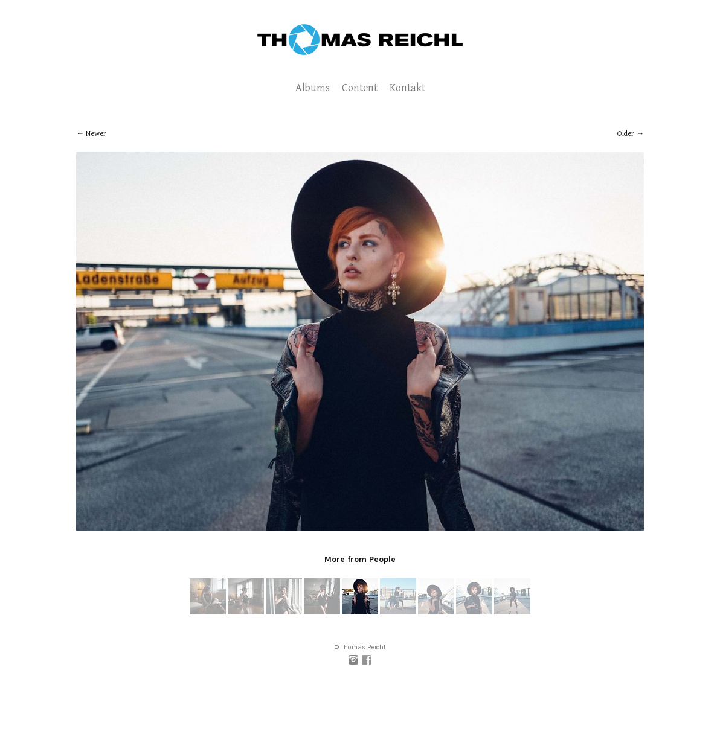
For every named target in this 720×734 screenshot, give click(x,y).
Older (625, 133)
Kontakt (407, 87)
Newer (96, 133)
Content (360, 87)
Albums (312, 87)
